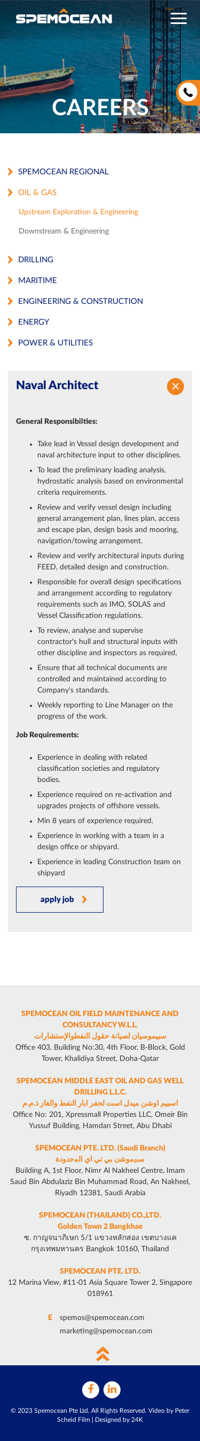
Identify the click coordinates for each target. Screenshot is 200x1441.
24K (137, 1419)
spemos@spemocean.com (102, 1318)
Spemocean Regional (63, 172)
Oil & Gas (37, 193)
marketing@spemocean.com (106, 1331)
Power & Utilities (55, 343)
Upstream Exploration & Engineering (78, 212)
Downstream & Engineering (64, 231)
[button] (178, 18)
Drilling (35, 260)
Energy (33, 322)
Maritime (37, 281)
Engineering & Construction (80, 301)
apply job (57, 900)
